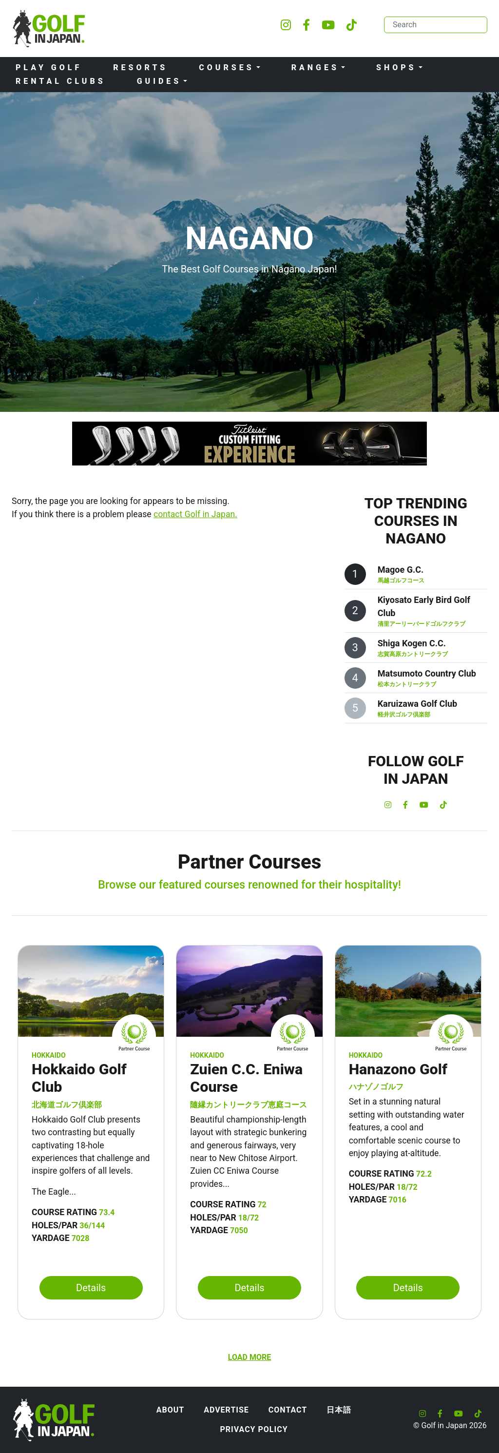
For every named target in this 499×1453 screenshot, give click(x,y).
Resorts (140, 67)
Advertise (226, 1409)
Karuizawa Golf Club (418, 703)
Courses (226, 67)
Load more (249, 1357)
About (170, 1409)
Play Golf (49, 67)
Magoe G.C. (401, 569)
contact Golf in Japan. (195, 514)
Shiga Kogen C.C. (412, 643)
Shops (396, 67)
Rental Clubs (61, 81)
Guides (159, 81)
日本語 (338, 1409)
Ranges (315, 67)
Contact (288, 1409)
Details (91, 1288)
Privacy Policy (254, 1429)
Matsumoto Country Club (427, 673)
